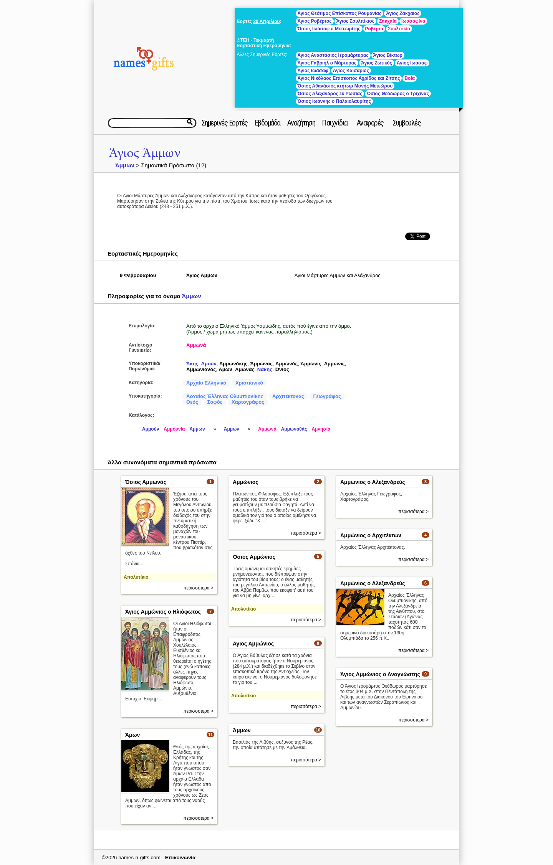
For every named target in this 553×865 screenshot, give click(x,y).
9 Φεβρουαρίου (138, 275)
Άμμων (124, 165)
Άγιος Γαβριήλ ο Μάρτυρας (327, 63)
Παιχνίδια (335, 122)
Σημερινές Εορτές (225, 122)
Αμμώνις (334, 363)
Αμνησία (320, 429)
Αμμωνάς (286, 363)
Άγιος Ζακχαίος (402, 13)
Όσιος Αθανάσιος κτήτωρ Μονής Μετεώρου (345, 86)
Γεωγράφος (327, 396)
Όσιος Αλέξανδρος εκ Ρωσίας (330, 93)
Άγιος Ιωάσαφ (412, 63)
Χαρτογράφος (248, 402)
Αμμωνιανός (201, 369)
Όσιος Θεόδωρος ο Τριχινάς (398, 93)
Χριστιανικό (249, 383)
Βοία (409, 78)
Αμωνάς (244, 369)
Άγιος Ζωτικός (376, 63)
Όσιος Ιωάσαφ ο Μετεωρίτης (329, 28)
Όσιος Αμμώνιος (254, 557)
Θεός (192, 402)
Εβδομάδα (267, 122)
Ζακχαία (388, 21)
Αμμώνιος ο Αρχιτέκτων (370, 535)
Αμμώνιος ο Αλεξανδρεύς (372, 482)
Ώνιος (282, 369)
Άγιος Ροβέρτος (315, 21)
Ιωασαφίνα (413, 21)
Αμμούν (150, 429)
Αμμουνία (174, 429)
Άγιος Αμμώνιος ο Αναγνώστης (380, 674)
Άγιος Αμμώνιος (253, 643)
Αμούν (209, 363)
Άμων (225, 369)
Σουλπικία (399, 28)
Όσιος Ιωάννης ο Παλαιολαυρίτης (334, 101)
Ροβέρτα (374, 28)
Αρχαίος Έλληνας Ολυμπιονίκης (224, 396)
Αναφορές (370, 122)
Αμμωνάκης (233, 363)
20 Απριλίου (266, 21)
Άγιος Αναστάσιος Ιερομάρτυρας (333, 55)
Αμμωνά (196, 345)
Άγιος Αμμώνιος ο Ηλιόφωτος (163, 612)
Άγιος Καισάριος (351, 70)
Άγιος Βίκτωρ (387, 55)
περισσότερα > (198, 588)
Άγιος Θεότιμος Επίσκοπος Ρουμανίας (340, 13)
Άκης (192, 363)
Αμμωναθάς (294, 429)
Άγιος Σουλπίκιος (355, 21)
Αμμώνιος (245, 482)
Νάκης (264, 369)
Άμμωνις (311, 363)
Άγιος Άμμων (144, 152)
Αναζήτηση (301, 122)
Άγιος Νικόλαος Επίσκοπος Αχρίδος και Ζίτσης (349, 78)
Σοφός (215, 402)
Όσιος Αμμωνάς (145, 482)
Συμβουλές (407, 122)
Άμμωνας (261, 363)
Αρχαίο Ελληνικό (206, 383)
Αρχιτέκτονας (288, 396)
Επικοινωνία (180, 857)
